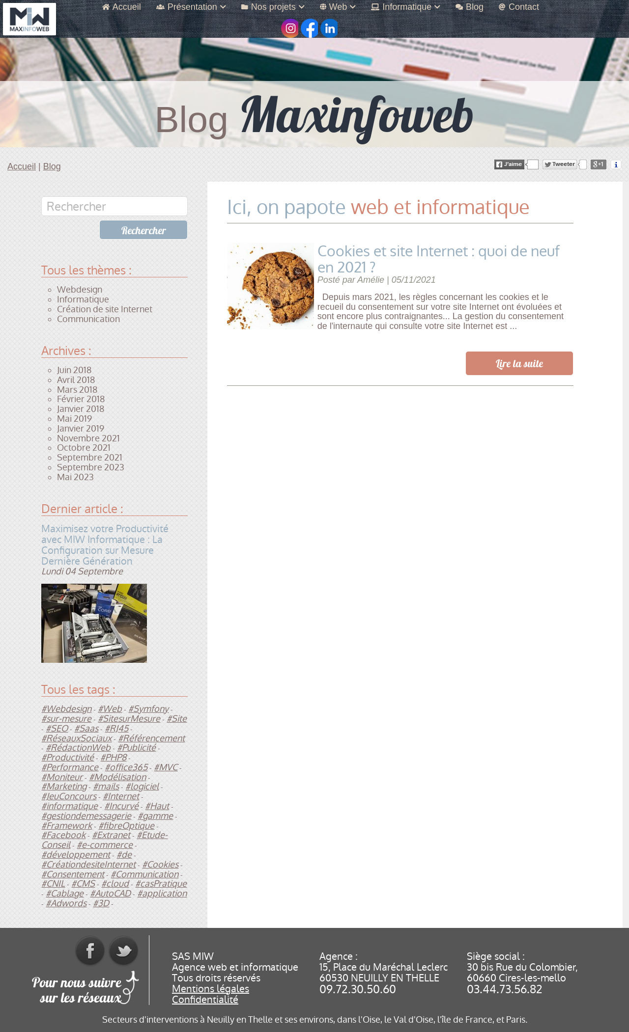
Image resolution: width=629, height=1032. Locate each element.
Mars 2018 (77, 389)
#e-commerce (105, 845)
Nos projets (273, 7)
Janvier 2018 (80, 409)
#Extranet (111, 835)
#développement (75, 854)
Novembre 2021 (88, 438)
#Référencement (151, 738)
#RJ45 (116, 728)
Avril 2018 (76, 380)
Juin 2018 (74, 370)
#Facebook (63, 835)
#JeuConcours (68, 796)
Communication (88, 319)
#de (124, 854)
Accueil (121, 7)
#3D (101, 903)
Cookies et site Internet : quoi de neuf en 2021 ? (438, 259)
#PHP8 (113, 757)
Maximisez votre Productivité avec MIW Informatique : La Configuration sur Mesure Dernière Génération (105, 545)
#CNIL (53, 883)
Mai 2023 (75, 477)
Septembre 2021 (89, 457)
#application (162, 893)
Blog (470, 7)
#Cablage (65, 893)
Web (338, 7)
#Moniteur (62, 777)
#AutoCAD (110, 893)
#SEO (57, 728)
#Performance (69, 767)
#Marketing (63, 786)
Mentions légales (210, 989)
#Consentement (72, 874)
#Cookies (160, 864)
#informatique (69, 806)
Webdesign (79, 289)
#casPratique (161, 883)
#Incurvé (121, 806)
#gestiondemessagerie (86, 816)
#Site (177, 718)
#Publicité (136, 747)
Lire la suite (519, 363)
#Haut (157, 806)
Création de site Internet (104, 309)
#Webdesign (66, 709)
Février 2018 (81, 399)
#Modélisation (117, 777)
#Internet (121, 796)
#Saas (86, 728)
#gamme (155, 816)
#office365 (126, 767)
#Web (110, 709)
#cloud (115, 883)
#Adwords (66, 903)
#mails (106, 786)
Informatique (405, 7)
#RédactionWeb (78, 747)
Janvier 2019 (80, 428)
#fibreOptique (126, 825)
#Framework (66, 825)
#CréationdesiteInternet (88, 864)
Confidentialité (205, 999)
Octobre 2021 (84, 447)
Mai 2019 (74, 418)
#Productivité (67, 757)
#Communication (144, 874)
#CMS (83, 883)
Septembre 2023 (90, 467)
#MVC (165, 767)
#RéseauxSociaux (76, 738)
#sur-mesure (66, 718)
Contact (519, 7)
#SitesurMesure (129, 718)
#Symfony (148, 709)
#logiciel (142, 786)
